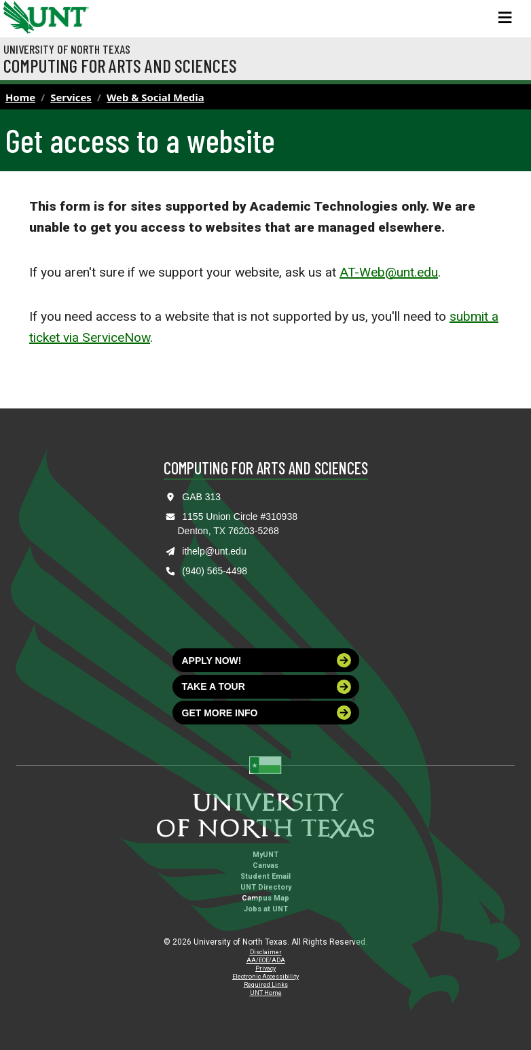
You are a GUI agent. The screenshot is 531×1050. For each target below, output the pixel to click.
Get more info (267, 712)
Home (20, 97)
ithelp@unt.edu (214, 551)
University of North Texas (66, 48)
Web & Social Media (155, 97)
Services (71, 97)
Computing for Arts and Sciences (120, 65)
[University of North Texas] (17, 15)
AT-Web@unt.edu (389, 272)
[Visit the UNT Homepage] (68, 12)
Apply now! (267, 660)
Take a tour (267, 687)
